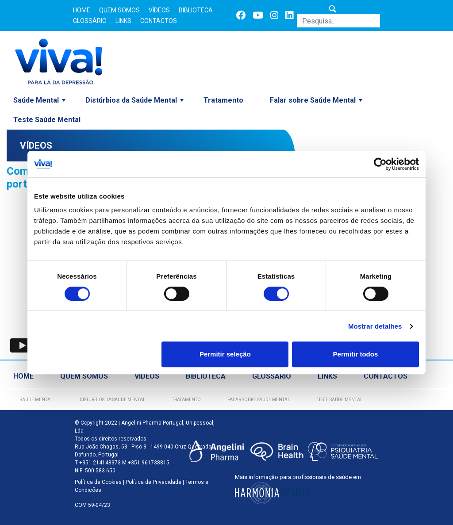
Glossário (90, 20)
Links (123, 20)
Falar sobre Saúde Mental (313, 100)
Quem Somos (119, 10)
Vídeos (159, 10)
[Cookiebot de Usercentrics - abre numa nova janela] (380, 164)
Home (81, 10)
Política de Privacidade (153, 482)
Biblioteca (196, 10)
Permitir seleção (225, 354)
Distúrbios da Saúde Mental (131, 100)
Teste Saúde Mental (47, 119)
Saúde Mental (36, 100)
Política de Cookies (98, 482)
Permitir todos (355, 354)
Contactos (158, 20)
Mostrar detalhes (375, 326)
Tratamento (223, 100)
